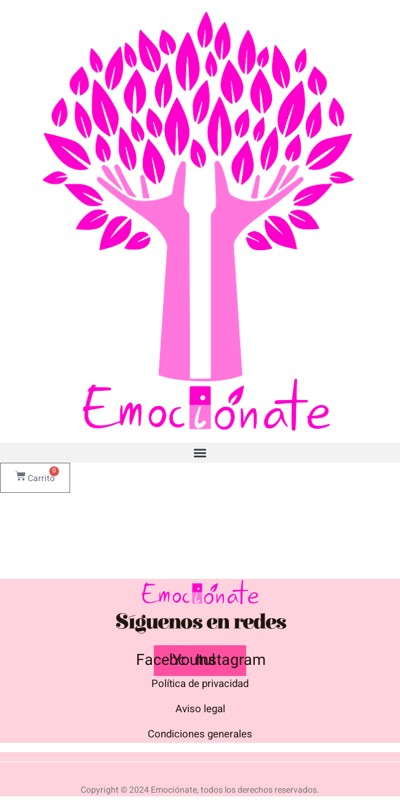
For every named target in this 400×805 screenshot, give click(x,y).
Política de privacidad (200, 683)
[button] (200, 452)
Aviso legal (200, 709)
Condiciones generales (200, 734)
